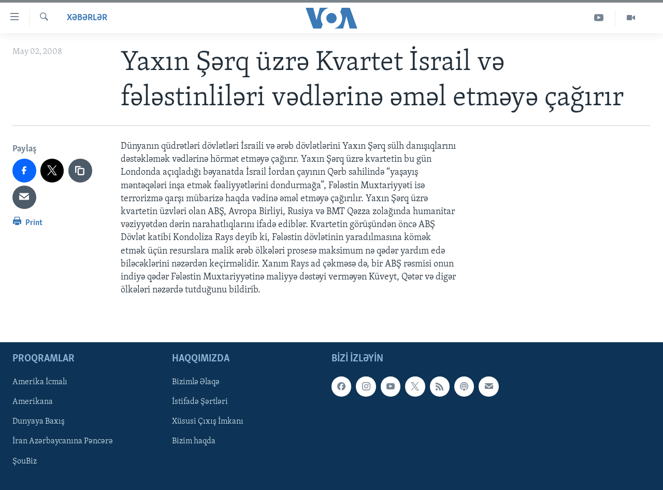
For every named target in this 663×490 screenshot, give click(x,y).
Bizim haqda (193, 442)
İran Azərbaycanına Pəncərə (62, 442)
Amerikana (32, 402)
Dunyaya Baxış (38, 422)
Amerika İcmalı (39, 383)
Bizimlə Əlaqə (196, 383)
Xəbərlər (87, 18)
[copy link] (80, 171)
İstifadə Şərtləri (200, 402)
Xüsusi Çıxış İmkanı (207, 422)
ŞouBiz (24, 461)
